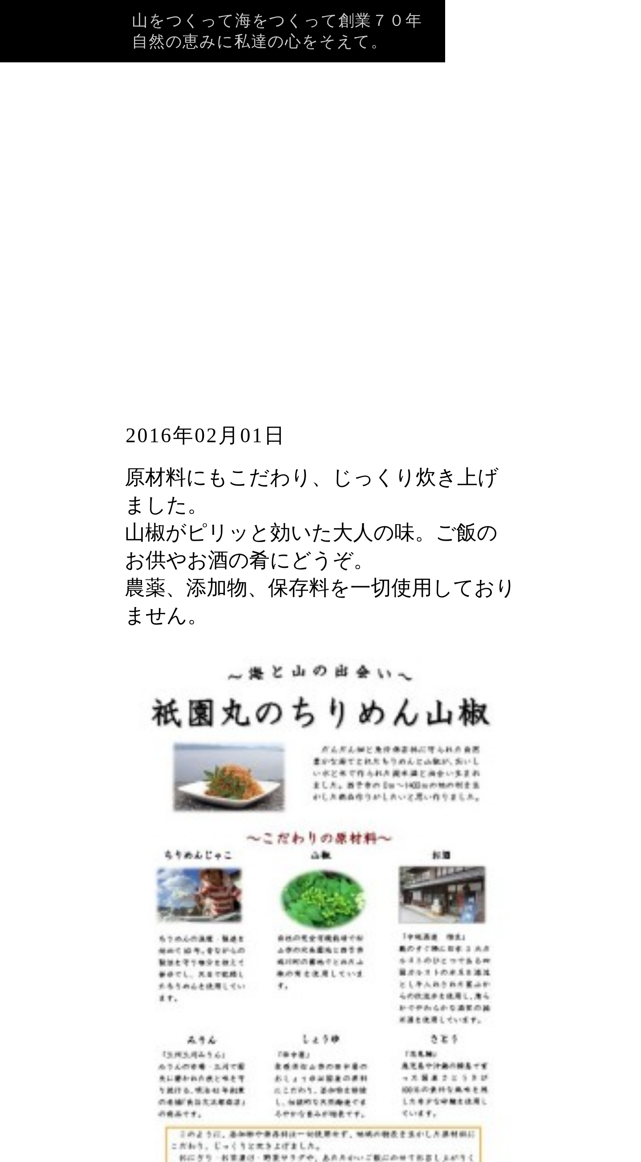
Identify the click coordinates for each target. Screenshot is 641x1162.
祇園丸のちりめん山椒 (268, 368)
